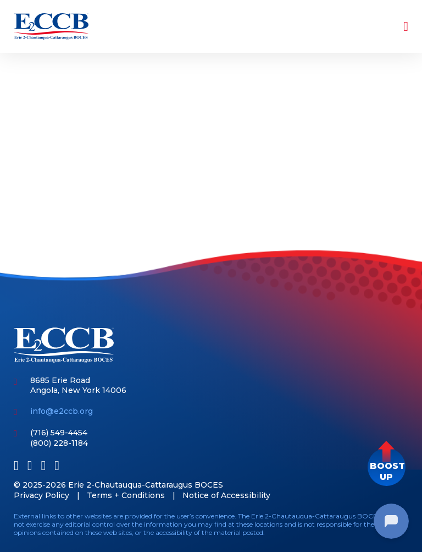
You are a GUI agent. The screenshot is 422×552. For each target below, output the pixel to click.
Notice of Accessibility (226, 495)
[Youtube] (43, 465)
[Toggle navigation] (398, 26)
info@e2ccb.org (61, 411)
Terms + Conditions (126, 495)
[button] (387, 467)
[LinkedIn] (29, 465)
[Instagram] (56, 465)
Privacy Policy (41, 495)
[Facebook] (16, 465)
